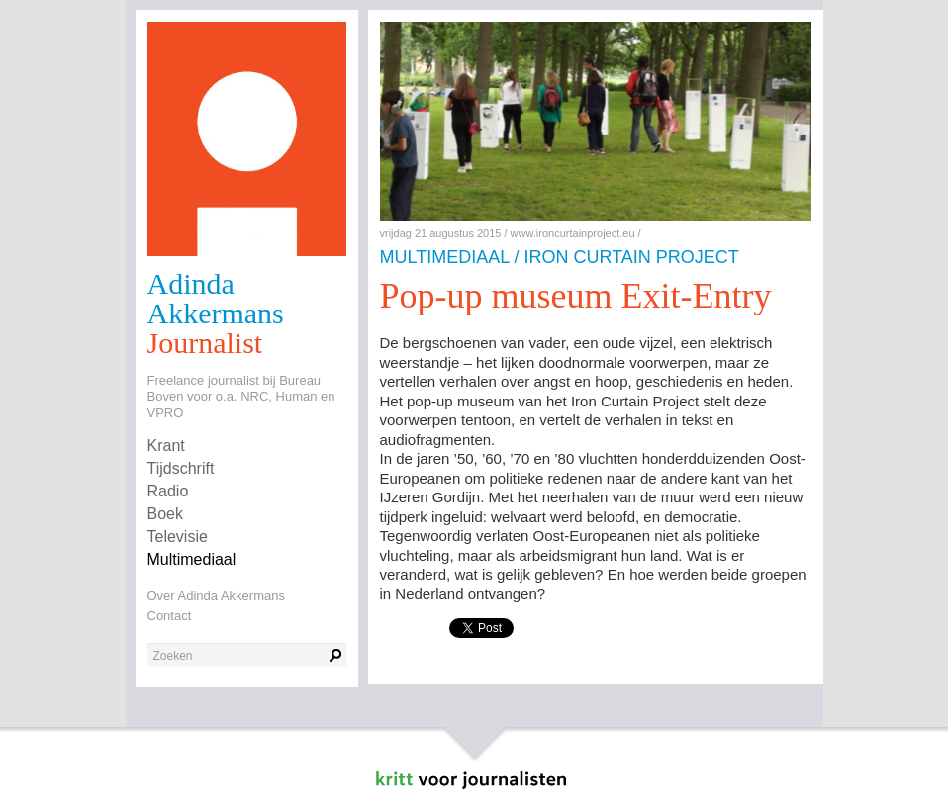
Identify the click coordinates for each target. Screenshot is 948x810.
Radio (168, 491)
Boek (165, 513)
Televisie (177, 536)
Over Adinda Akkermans (216, 595)
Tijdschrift (181, 468)
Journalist (205, 342)
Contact (169, 615)
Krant (166, 445)
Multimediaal (192, 559)
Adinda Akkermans (215, 298)
